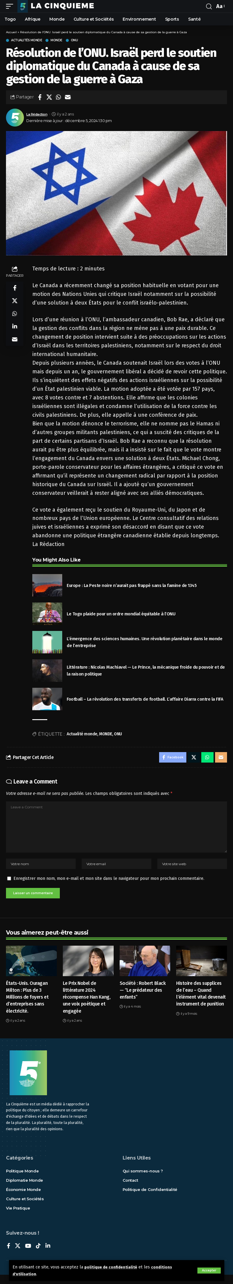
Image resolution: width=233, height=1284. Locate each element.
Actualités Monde (26, 40)
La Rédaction (38, 114)
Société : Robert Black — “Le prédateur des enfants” (143, 999)
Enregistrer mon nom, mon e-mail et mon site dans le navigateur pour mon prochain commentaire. (108, 886)
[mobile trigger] (11, 6)
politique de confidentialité (112, 1267)
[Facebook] (8, 1255)
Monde (56, 40)
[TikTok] (38, 1255)
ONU (74, 40)
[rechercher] (208, 6)
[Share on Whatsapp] (58, 97)
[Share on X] (49, 97)
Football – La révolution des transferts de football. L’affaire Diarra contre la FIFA (145, 699)
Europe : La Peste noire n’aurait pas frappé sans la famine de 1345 (132, 585)
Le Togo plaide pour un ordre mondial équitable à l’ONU (121, 614)
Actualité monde (82, 734)
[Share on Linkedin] (14, 332)
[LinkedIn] (48, 1255)
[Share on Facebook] (40, 97)
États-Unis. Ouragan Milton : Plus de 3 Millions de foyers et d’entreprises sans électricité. (27, 1006)
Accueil (11, 32)
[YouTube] (28, 1255)
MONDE (105, 734)
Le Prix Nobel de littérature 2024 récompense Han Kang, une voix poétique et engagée (87, 1006)
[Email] (67, 97)
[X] (17, 1255)
